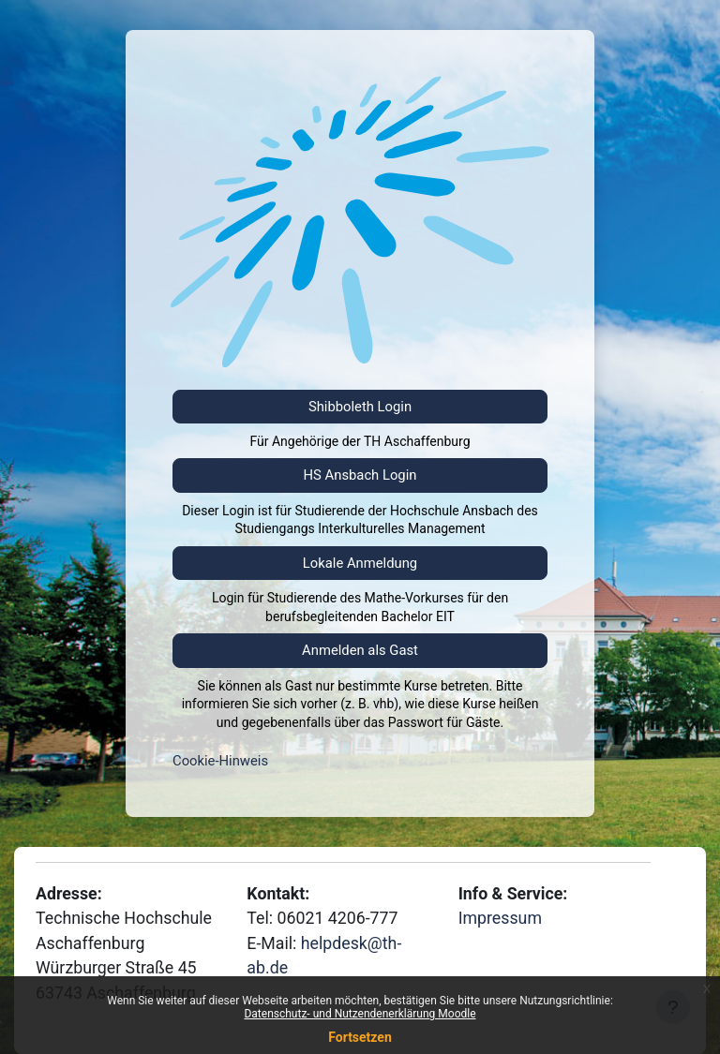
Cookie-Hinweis (220, 760)
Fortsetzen (360, 1037)
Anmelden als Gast (360, 650)
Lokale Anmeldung (360, 563)
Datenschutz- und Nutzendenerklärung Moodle (359, 1013)
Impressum (500, 918)
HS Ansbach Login (360, 475)
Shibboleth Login (360, 406)
